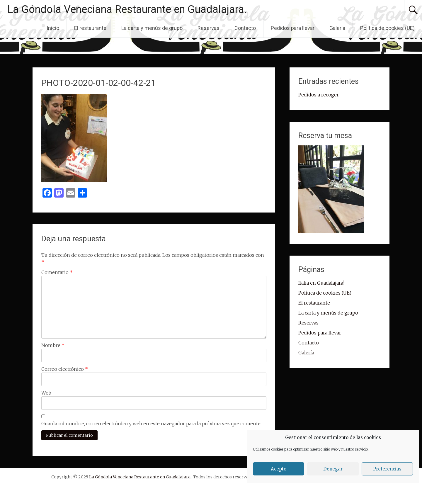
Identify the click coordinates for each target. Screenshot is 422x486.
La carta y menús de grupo (152, 28)
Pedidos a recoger (318, 95)
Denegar (333, 469)
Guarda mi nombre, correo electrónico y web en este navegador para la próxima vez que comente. (151, 423)
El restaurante (90, 28)
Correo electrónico (64, 369)
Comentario (57, 272)
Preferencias (387, 469)
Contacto (245, 28)
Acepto (278, 469)
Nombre (52, 345)
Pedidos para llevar (292, 28)
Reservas (208, 28)
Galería (337, 28)
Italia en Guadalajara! (321, 283)
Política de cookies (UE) (387, 28)
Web (46, 393)
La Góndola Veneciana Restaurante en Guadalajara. (127, 9)
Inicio (53, 28)
